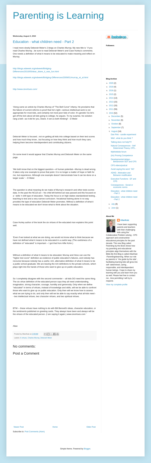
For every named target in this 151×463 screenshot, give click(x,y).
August (114, 131)
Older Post (91, 427)
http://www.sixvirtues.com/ (25, 89)
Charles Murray (34, 338)
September (116, 127)
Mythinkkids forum (118, 152)
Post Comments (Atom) (35, 431)
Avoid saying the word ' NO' (122, 169)
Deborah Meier (46, 338)
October (115, 124)
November (116, 120)
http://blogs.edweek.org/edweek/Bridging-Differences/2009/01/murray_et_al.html (50, 77)
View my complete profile (116, 284)
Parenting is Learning (58, 15)
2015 (111, 94)
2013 (111, 102)
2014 (111, 98)
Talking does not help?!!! (121, 142)
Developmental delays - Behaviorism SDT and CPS (124, 160)
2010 (111, 113)
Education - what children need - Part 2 (43, 42)
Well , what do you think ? (122, 138)
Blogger (87, 449)
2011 (111, 109)
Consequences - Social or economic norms (122, 186)
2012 (111, 105)
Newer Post (19, 427)
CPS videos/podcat (119, 165)
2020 (111, 83)
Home (55, 427)
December (116, 116)
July (113, 204)
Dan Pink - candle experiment (123, 134)
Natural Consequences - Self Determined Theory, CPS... (123, 147)
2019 (111, 87)
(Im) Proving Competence (122, 155)
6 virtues (23, 338)
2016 (111, 90)
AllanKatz (124, 220)
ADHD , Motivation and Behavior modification (121, 174)
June (113, 208)
